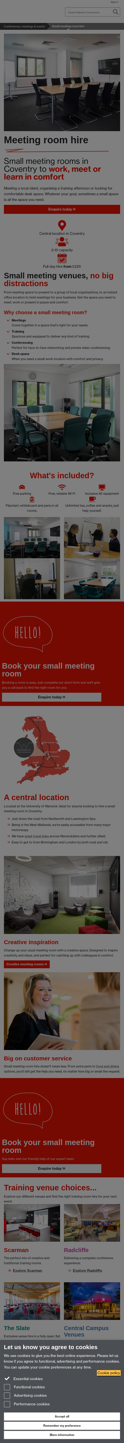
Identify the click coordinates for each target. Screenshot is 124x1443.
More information (62, 1435)
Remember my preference (62, 1426)
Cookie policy (108, 1373)
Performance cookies (27, 1404)
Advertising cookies (25, 1395)
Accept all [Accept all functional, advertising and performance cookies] (62, 1416)
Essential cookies (23, 1378)
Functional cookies (24, 1387)
